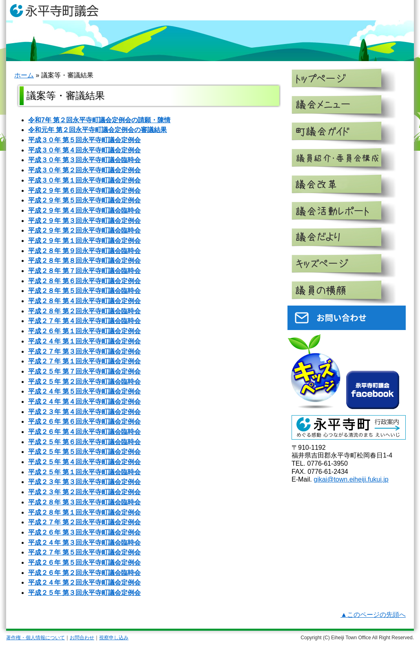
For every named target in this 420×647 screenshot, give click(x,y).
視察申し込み (113, 637)
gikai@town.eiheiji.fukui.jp (351, 479)
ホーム (24, 75)
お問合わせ (82, 637)
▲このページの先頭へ (373, 614)
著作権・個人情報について (35, 637)
